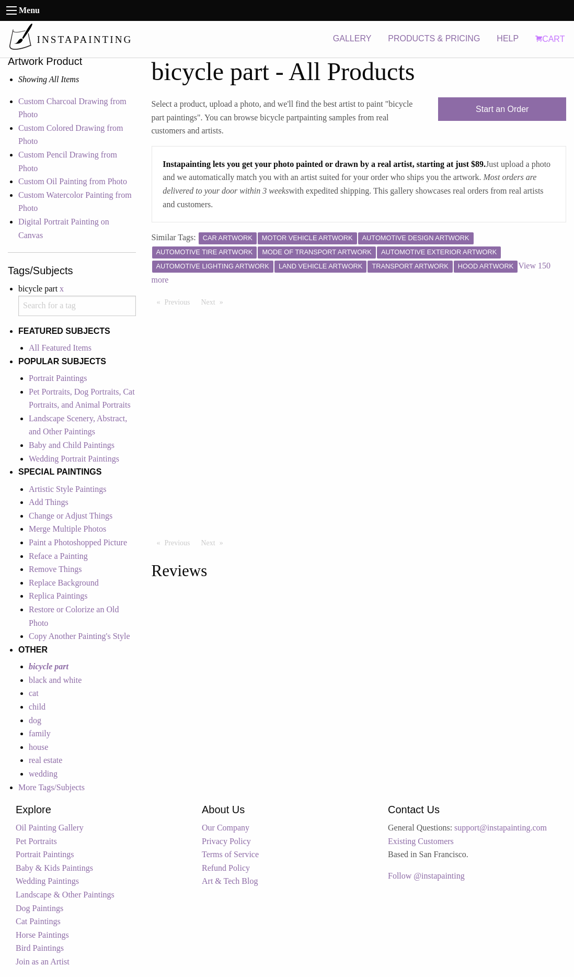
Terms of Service (230, 854)
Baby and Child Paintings (71, 445)
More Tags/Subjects (51, 787)
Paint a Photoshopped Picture (78, 542)
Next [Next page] (214, 301)
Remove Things (55, 569)
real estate (45, 760)
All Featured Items (60, 347)
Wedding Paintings (47, 881)
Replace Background (64, 582)
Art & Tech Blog (230, 881)
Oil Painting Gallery (50, 827)
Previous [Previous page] (180, 301)
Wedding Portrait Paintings (74, 458)
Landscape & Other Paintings (65, 894)
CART (550, 39)
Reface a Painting (58, 556)
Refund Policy (226, 867)
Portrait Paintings (58, 378)
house (38, 747)
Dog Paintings (39, 908)
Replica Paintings (58, 595)
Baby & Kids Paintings (54, 867)
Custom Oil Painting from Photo (72, 181)
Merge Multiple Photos (67, 528)
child (37, 706)
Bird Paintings (40, 948)
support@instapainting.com (500, 827)
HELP (508, 38)
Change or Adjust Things (70, 515)
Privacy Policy (226, 841)
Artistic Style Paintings (67, 489)
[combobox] (77, 306)
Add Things (48, 502)
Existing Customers (421, 841)
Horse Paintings (42, 934)
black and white (55, 680)
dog (35, 720)
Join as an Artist (43, 961)
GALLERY (352, 38)
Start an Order (502, 109)
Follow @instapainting (426, 875)
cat (34, 693)
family (40, 733)
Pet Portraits (36, 841)
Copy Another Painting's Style (79, 636)
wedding (43, 773)
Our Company (225, 827)
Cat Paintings (38, 921)
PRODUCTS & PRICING (434, 38)
